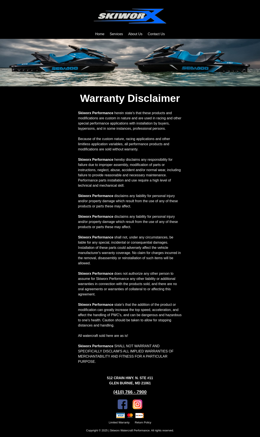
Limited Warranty (119, 422)
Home (100, 34)
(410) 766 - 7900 (130, 391)
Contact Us (156, 34)
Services (116, 34)
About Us (135, 34)
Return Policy (143, 422)
